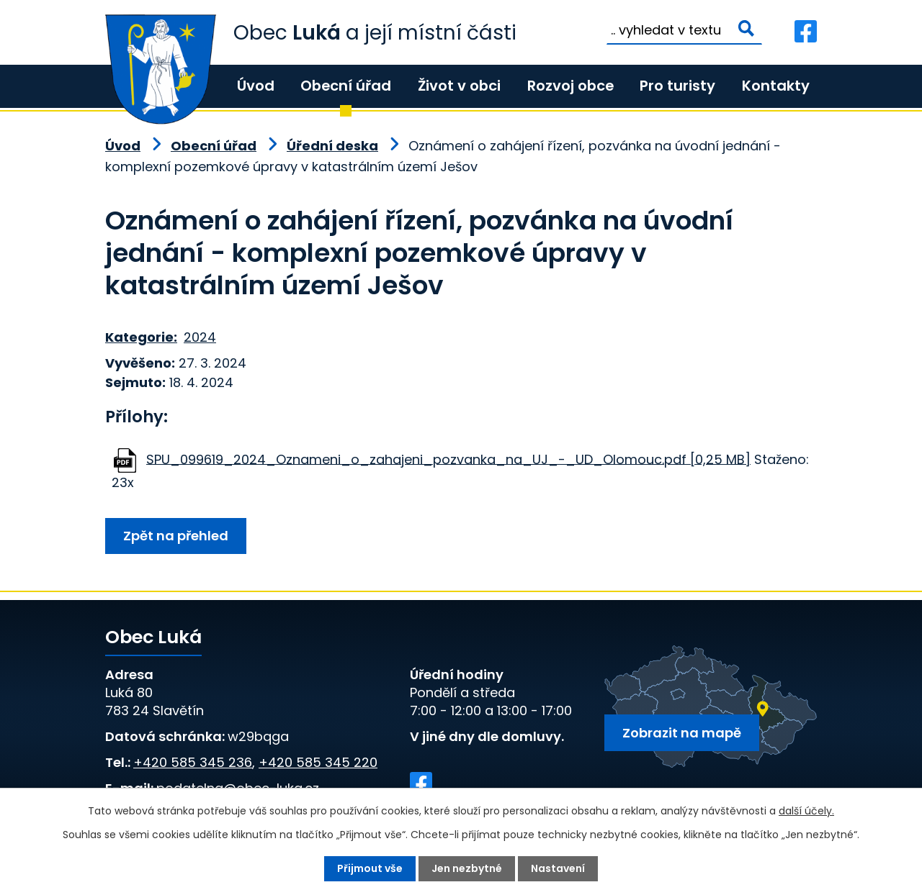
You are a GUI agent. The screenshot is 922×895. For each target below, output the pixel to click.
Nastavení (558, 868)
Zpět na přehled (175, 536)
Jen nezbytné (466, 868)
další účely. (806, 811)
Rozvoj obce (570, 86)
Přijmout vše (370, 868)
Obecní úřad (345, 86)
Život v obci (459, 86)
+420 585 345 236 (192, 762)
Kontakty (776, 86)
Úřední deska (332, 146)
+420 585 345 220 (318, 762)
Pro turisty (677, 86)
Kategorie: (141, 337)
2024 (200, 337)
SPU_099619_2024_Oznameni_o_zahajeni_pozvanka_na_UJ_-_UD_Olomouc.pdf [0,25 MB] (448, 459)
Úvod (255, 86)
